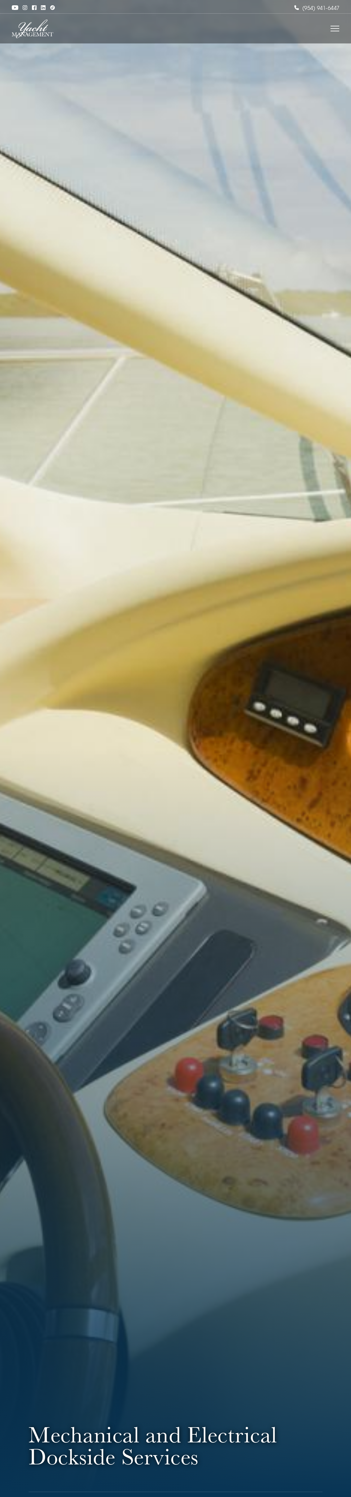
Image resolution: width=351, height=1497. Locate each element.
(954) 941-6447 (317, 8)
